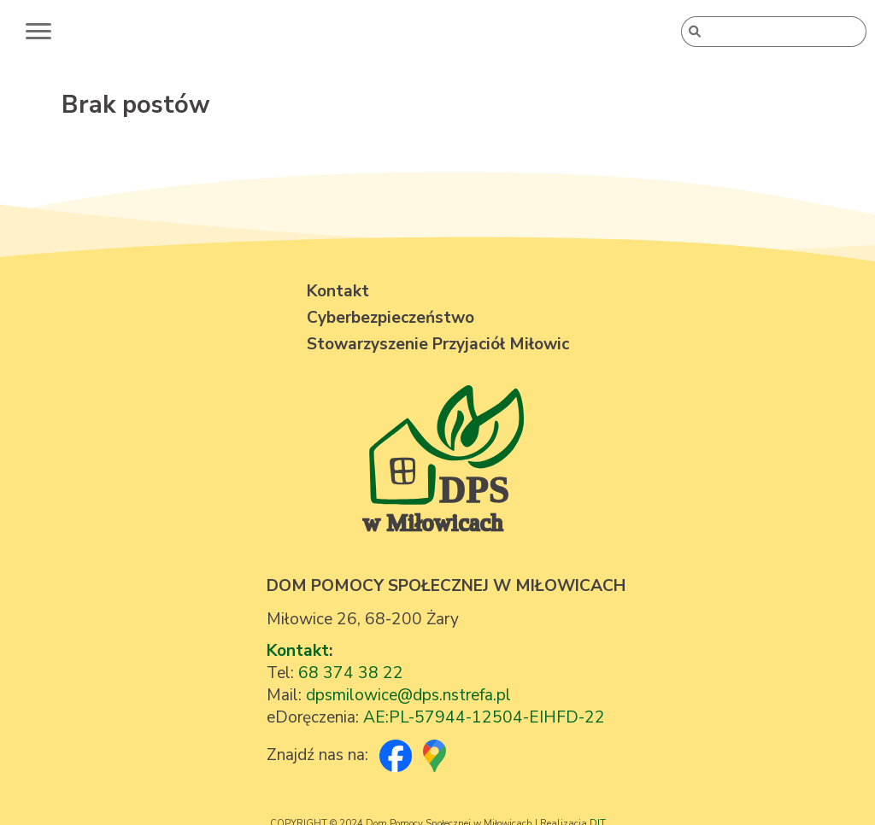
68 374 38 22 (350, 673)
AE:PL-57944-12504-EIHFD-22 (484, 717)
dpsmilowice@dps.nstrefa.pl (408, 695)
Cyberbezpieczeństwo (390, 318)
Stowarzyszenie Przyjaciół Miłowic (438, 344)
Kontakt (298, 651)
